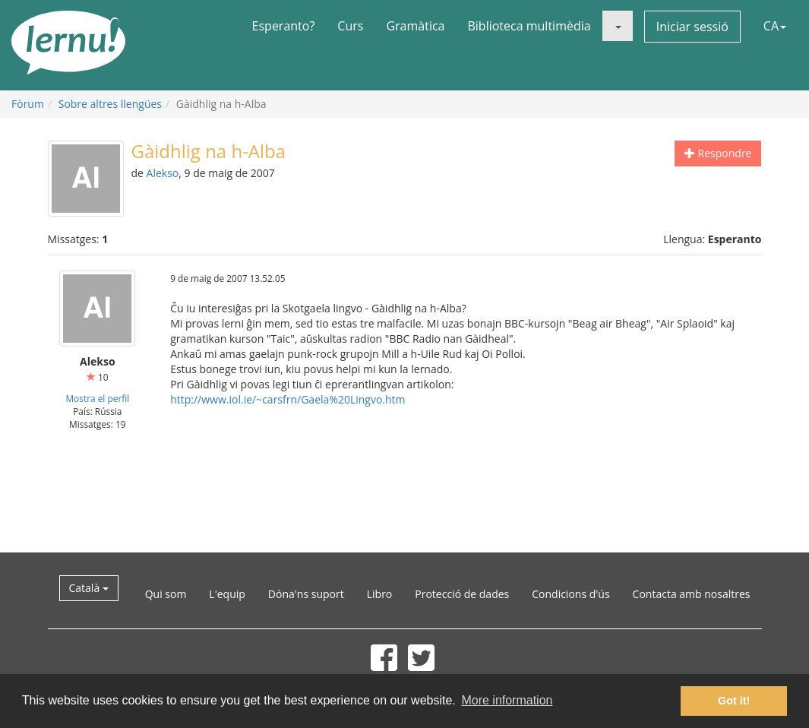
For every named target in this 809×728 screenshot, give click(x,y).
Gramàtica (415, 25)
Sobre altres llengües (110, 104)
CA (774, 25)
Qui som (166, 594)
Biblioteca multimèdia (528, 25)
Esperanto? (283, 25)
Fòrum (27, 104)
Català (89, 588)
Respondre (718, 153)
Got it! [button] (734, 701)
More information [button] (506, 700)
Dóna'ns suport (306, 594)
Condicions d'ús (570, 594)
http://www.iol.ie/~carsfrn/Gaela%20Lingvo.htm (287, 399)
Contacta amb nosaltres (692, 594)
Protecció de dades (462, 594)
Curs (350, 25)
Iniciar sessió (692, 26)
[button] (617, 26)
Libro (380, 594)
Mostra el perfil (97, 398)
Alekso (163, 173)
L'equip (227, 594)
